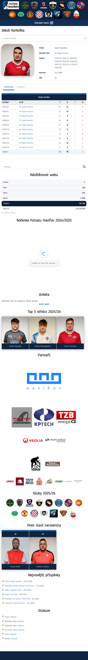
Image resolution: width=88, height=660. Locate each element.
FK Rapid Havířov (62, 53)
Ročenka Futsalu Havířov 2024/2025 (19, 586)
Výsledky (21, 87)
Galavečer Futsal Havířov (15, 603)
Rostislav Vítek (11, 630)
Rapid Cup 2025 (11, 594)
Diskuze (13, 617)
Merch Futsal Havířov (13, 581)
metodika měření (9, 213)
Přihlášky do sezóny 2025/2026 (17, 599)
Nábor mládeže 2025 (13, 590)
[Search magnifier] (84, 166)
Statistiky (9, 87)
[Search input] (42, 166)
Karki (7, 617)
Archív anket (44, 304)
